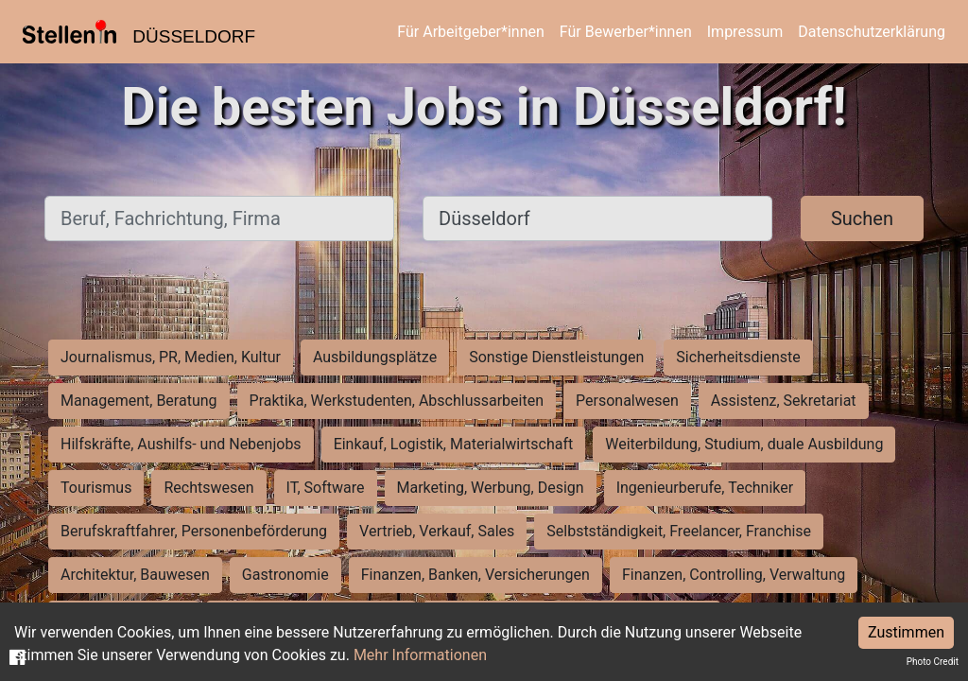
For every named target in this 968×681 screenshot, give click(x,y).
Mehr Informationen (420, 655)
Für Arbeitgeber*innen (470, 32)
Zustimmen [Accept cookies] (906, 632)
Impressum (745, 32)
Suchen (862, 218)
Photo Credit (933, 661)
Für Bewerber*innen (626, 32)
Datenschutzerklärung (871, 32)
